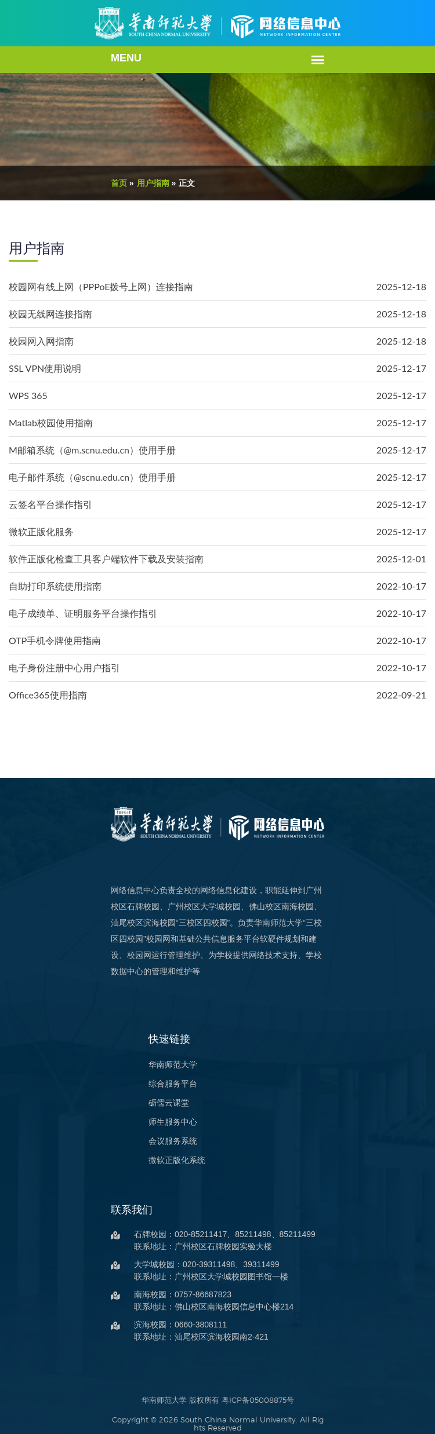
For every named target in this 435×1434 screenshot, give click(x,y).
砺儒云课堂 (153, 1086)
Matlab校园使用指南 (51, 422)
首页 (104, 183)
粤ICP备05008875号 (258, 1383)
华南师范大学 (157, 1048)
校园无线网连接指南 (50, 313)
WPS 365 (28, 395)
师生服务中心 (157, 1105)
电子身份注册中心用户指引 (64, 667)
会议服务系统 (157, 1124)
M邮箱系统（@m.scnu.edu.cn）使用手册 (92, 449)
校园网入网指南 (41, 340)
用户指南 (138, 183)
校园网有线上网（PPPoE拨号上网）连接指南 (101, 286)
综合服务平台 (157, 1067)
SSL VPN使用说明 (45, 368)
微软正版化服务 (41, 531)
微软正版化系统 (161, 1143)
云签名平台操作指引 (50, 504)
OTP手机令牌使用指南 (55, 640)
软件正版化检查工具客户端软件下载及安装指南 (106, 558)
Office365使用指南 (48, 694)
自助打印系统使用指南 (55, 585)
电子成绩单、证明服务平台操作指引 (83, 613)
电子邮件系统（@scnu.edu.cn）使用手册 (92, 476)
